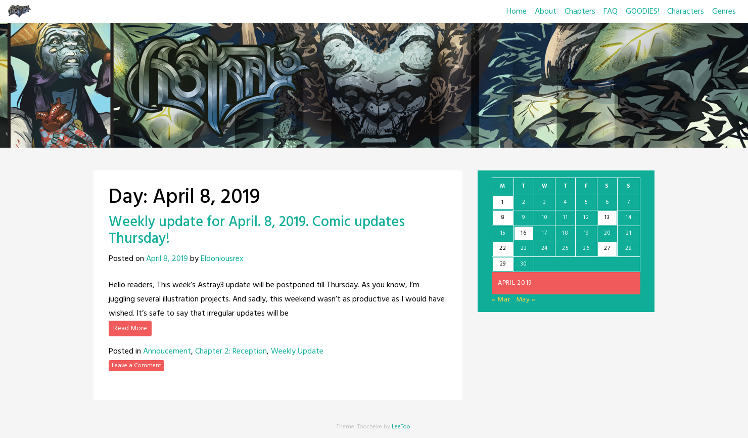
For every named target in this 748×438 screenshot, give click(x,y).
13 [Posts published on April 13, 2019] (607, 217)
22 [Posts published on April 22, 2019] (502, 248)
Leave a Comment (136, 366)
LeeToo (401, 427)
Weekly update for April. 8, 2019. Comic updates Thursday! (257, 231)
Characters (685, 11)
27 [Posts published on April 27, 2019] (607, 248)
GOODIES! (642, 11)
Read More (130, 328)
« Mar (501, 299)
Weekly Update (297, 351)
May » (526, 299)
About (545, 11)
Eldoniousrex (222, 259)
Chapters (580, 11)
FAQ (610, 11)
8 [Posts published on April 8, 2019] (503, 217)
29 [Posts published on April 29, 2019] (503, 264)
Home (516, 11)
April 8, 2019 (167, 259)
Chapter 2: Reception (231, 351)
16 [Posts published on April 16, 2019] (523, 233)
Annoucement (167, 351)
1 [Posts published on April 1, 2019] (502, 202)
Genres (724, 11)
